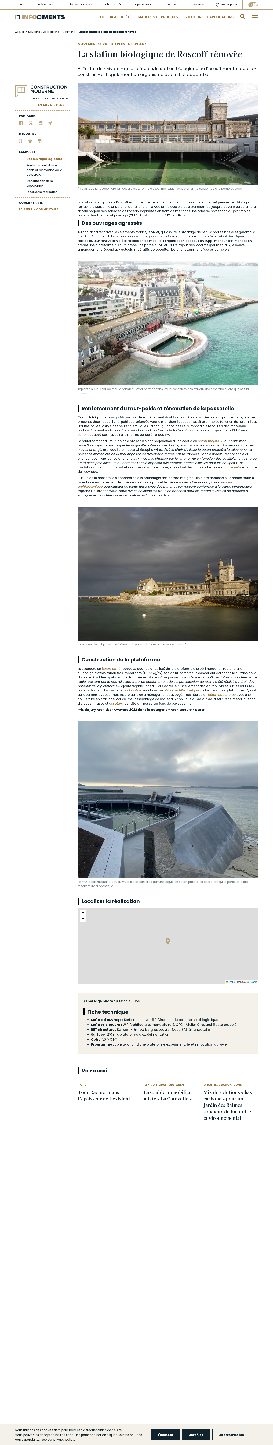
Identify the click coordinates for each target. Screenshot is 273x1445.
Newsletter (197, 4)
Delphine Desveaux (129, 44)
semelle (235, 467)
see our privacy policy (58, 1439)
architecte (214, 1024)
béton (188, 430)
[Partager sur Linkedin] (41, 123)
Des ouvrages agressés (45, 159)
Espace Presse (144, 4)
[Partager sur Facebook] (21, 123)
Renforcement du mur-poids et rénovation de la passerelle (44, 170)
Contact (171, 4)
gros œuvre (160, 1029)
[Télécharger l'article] (40, 141)
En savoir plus (51, 105)
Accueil (19, 32)
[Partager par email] (50, 123)
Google (253, 982)
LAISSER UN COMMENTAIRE (38, 209)
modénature (132, 690)
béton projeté (208, 441)
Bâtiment (69, 32)
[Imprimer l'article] (30, 141)
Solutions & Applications (43, 32)
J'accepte (165, 1435)
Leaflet (230, 982)
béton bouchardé (222, 695)
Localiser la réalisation (42, 192)
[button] (168, 942)
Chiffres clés (113, 4)
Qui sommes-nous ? (79, 4)
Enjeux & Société (116, 17)
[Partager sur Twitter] (31, 123)
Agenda (20, 4)
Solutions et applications (209, 17)
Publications (46, 4)
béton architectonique (181, 690)
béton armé (111, 668)
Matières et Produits (158, 17)
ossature (116, 703)
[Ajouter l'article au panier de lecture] (20, 141)
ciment (83, 435)
